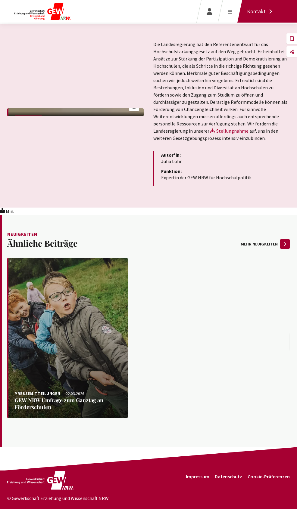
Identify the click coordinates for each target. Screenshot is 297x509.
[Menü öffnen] (230, 11)
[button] (291, 38)
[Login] (209, 11)
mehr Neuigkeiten (265, 244)
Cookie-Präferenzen (269, 477)
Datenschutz (228, 477)
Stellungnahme (232, 131)
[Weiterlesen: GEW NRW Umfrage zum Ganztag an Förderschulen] (67, 338)
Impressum (197, 477)
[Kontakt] (261, 11)
